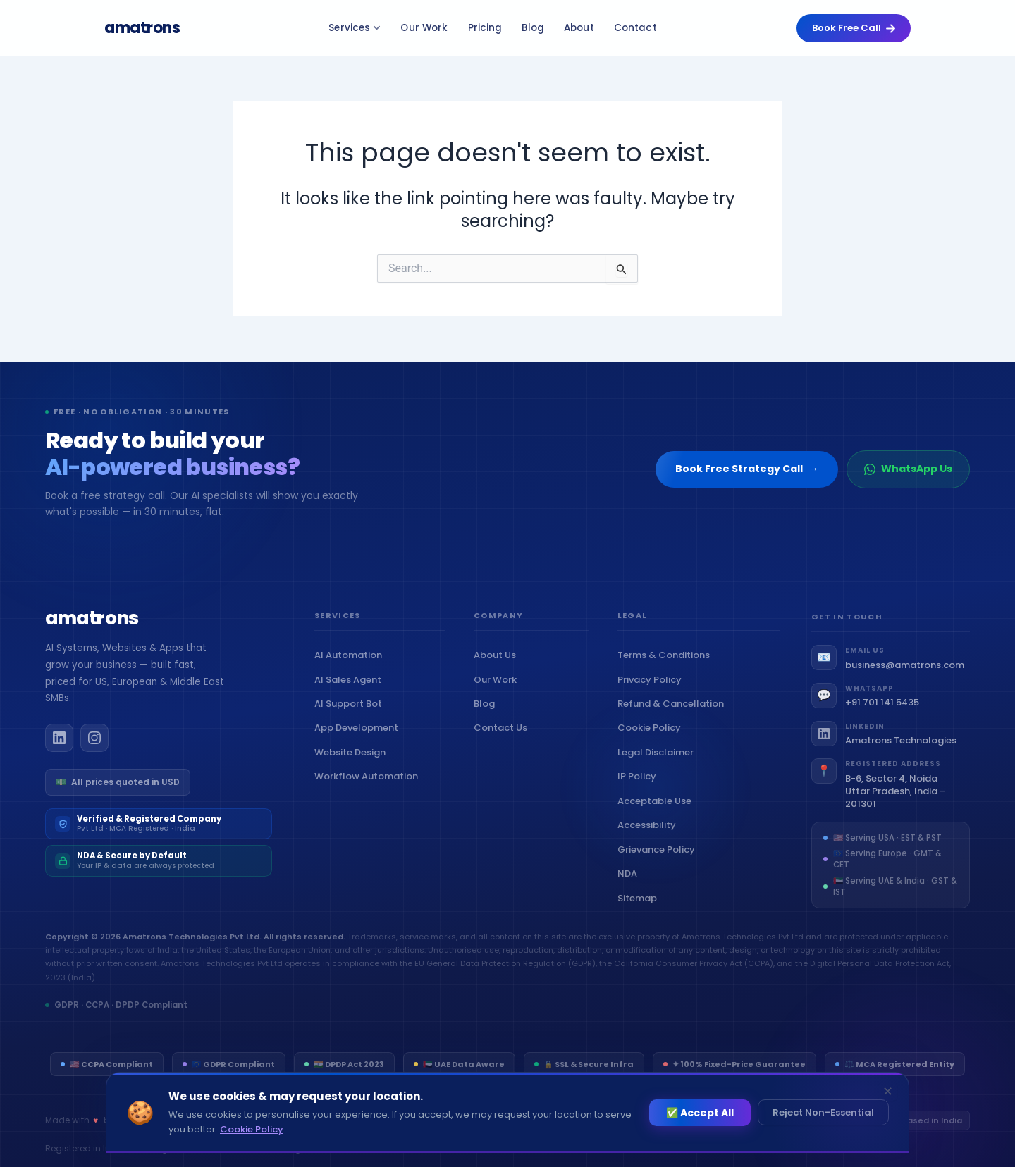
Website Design (353, 762)
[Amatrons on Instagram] (94, 748)
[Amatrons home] (92, 629)
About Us (498, 665)
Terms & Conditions (666, 669)
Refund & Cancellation (673, 717)
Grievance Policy (659, 863)
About (579, 28)
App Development (359, 738)
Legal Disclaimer (658, 765)
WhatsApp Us (908, 469)
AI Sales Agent (351, 689)
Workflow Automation (369, 787)
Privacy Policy (652, 693)
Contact (635, 28)
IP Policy (640, 790)
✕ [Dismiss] (887, 1091)
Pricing (485, 28)
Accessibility (649, 839)
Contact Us (504, 738)
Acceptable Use (657, 814)
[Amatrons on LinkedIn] (59, 748)
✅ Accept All (700, 1113)
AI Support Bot (351, 713)
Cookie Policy (652, 741)
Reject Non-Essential (823, 1112)
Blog (533, 28)
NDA (630, 887)
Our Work (424, 28)
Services (354, 28)
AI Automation (351, 665)
